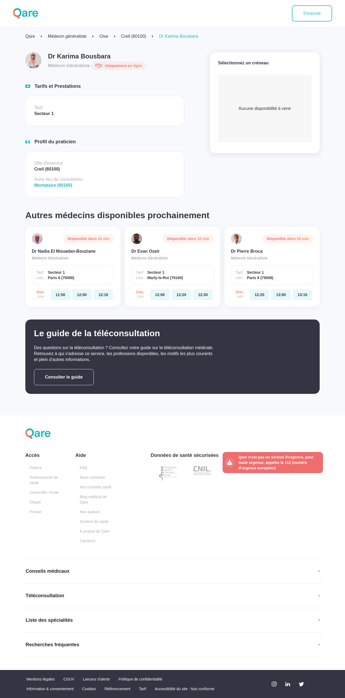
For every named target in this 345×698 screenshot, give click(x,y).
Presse (36, 512)
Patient (36, 468)
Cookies (89, 689)
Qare (30, 36)
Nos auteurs (90, 512)
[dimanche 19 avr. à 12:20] (181, 294)
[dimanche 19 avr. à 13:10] (302, 294)
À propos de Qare (95, 531)
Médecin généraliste (67, 36)
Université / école (44, 492)
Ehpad (35, 502)
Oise (103, 36)
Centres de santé (94, 521)
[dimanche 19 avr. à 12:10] (103, 294)
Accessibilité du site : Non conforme (185, 689)
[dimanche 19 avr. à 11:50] (60, 294)
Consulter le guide (64, 377)
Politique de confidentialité (140, 679)
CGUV (68, 679)
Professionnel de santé (44, 480)
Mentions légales (40, 679)
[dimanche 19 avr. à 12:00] (82, 294)
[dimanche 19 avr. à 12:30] (203, 294)
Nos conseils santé (96, 487)
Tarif (142, 689)
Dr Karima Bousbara (178, 36)
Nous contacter (92, 477)
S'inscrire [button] (312, 13)
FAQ (83, 468)
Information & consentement (50, 689)
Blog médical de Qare (93, 499)
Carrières (87, 541)
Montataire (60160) (53, 185)
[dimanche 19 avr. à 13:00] (281, 294)
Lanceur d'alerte (96, 679)
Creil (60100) (133, 36)
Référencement (117, 689)
